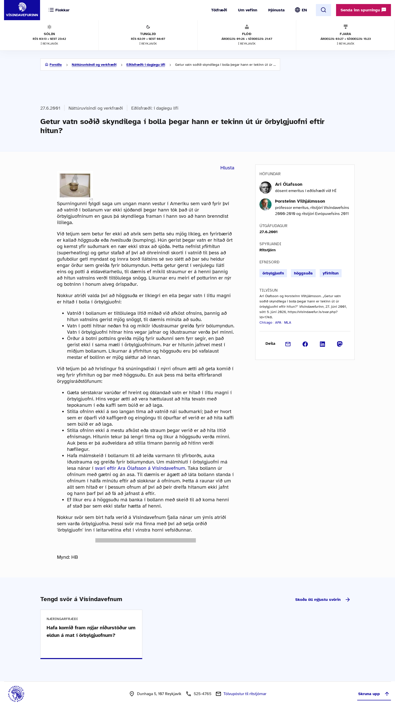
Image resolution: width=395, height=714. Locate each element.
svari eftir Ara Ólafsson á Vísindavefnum (140, 468)
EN (304, 10)
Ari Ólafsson (288, 184)
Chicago (265, 322)
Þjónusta (276, 10)
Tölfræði (219, 10)
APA (278, 322)
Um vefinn (247, 10)
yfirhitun (331, 273)
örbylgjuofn (273, 273)
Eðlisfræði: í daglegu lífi (145, 65)
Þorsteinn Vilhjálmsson (300, 201)
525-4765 (202, 693)
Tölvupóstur (244, 693)
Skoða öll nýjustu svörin (323, 600)
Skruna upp (374, 694)
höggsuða (303, 273)
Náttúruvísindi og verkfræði (94, 65)
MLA (287, 322)
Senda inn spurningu (363, 10)
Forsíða (56, 65)
